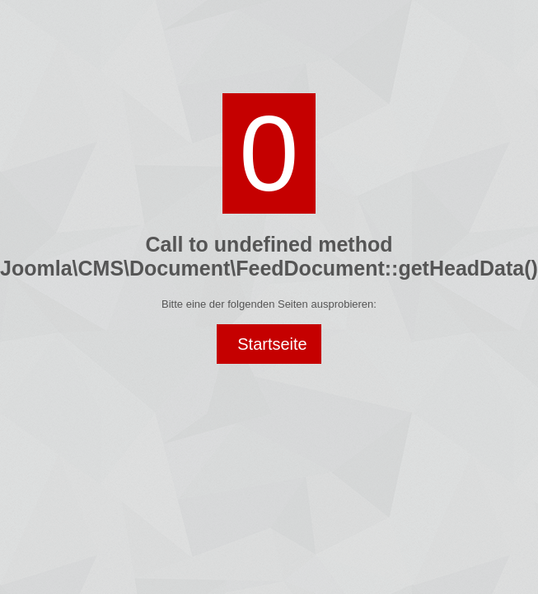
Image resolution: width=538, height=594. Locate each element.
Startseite (271, 344)
